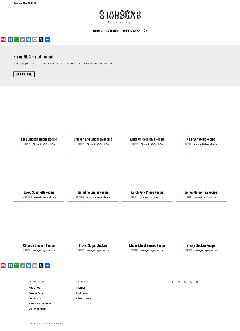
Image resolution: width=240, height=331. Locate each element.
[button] (145, 30)
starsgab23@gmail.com (44, 146)
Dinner (80, 199)
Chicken (26, 146)
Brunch (134, 199)
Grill (188, 146)
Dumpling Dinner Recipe (93, 194)
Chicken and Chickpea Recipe (93, 141)
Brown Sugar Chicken (93, 247)
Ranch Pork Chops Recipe (147, 194)
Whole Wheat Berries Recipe (146, 247)
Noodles (26, 199)
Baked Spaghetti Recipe (38, 194)
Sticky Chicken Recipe (201, 247)
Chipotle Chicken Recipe (39, 247)
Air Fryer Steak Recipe (201, 141)
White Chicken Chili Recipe (147, 141)
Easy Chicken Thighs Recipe (39, 141)
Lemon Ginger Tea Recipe (201, 194)
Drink (188, 199)
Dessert (134, 252)
